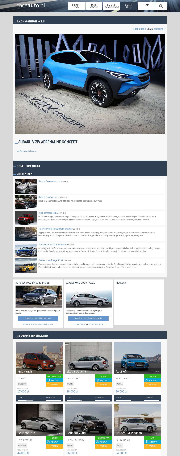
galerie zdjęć (129, 6)
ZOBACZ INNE (29, 324)
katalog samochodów (112, 6)
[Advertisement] (138, 304)
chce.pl (27, 3)
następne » (159, 28)
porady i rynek (76, 6)
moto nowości (94, 6)
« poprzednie (139, 28)
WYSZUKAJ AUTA (45, 324)
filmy (146, 5)
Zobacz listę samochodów (38, 318)
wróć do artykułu (27, 151)
